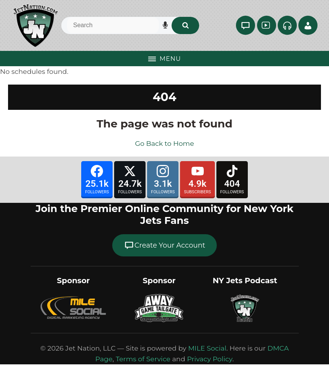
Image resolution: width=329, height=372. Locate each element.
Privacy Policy (209, 359)
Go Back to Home (164, 143)
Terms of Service (143, 359)
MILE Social (207, 348)
